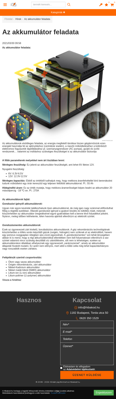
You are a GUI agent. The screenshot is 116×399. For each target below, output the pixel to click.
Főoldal (8, 19)
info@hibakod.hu (87, 307)
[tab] (29, 300)
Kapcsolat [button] (86, 300)
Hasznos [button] (29, 300)
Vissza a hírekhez (11, 280)
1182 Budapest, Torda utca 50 (87, 313)
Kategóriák (58, 12)
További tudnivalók (58, 393)
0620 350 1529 (87, 318)
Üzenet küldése (86, 375)
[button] (101, 4)
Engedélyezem (104, 392)
